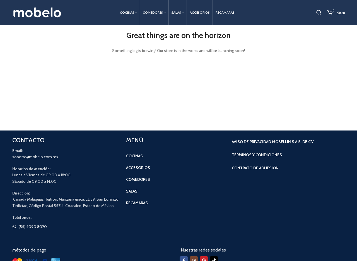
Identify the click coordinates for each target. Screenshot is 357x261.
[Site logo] (37, 12)
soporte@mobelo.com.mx (35, 156)
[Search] (319, 12)
